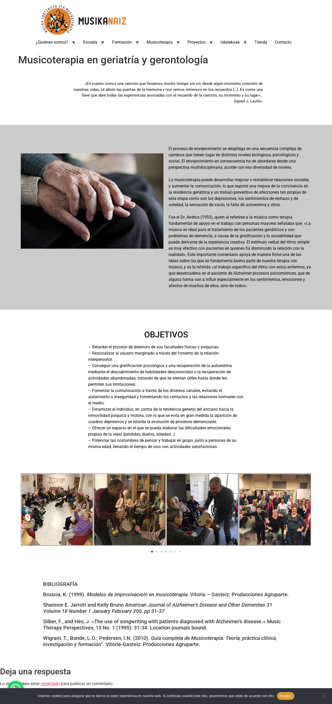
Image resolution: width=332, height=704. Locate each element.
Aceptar (286, 696)
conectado (50, 683)
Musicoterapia (160, 42)
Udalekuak (230, 42)
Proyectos (197, 42)
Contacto (283, 42)
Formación (122, 42)
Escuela (90, 42)
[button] (26, 510)
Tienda (260, 42)
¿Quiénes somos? (52, 42)
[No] (323, 695)
